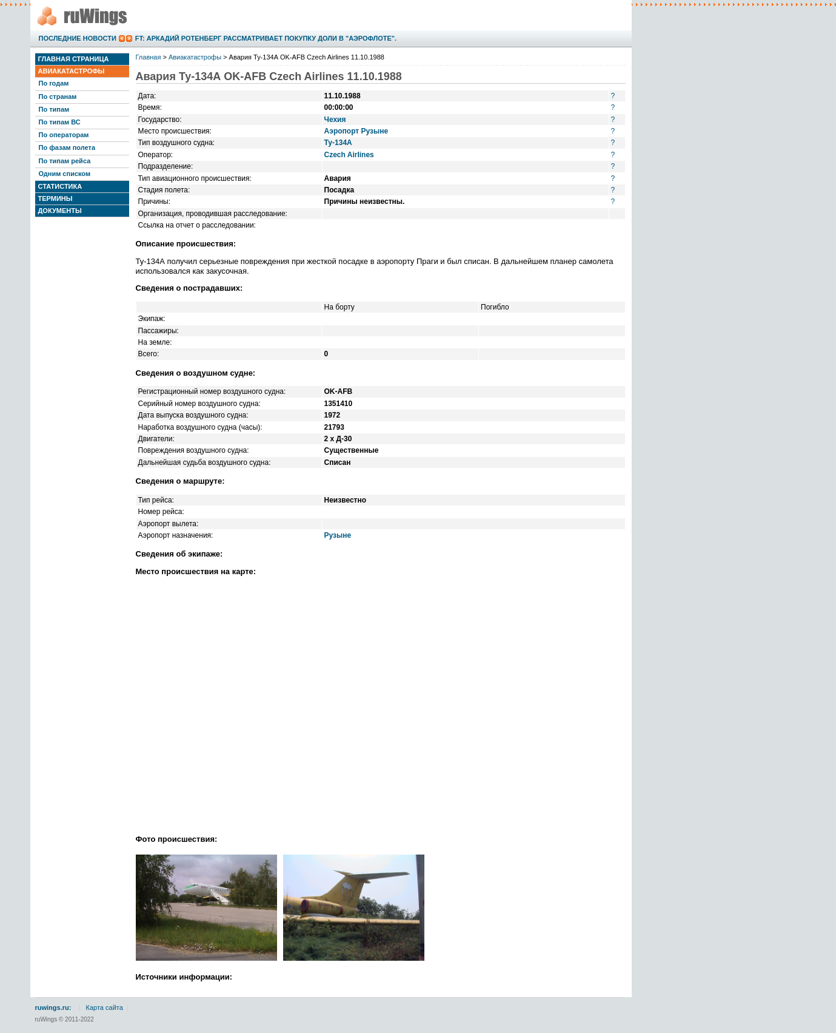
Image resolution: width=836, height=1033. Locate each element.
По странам (58, 96)
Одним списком (65, 173)
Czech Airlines (349, 155)
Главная (148, 57)
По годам (54, 83)
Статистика (60, 186)
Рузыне (338, 535)
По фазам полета (67, 147)
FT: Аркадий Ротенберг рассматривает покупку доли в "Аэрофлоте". (265, 38)
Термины (55, 198)
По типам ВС (60, 122)
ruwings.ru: (53, 1007)
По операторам (64, 134)
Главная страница (73, 59)
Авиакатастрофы (71, 71)
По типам (54, 109)
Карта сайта (104, 1007)
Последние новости (77, 38)
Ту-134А (338, 142)
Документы (60, 210)
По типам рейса (65, 160)
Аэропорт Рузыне (356, 131)
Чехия (335, 119)
